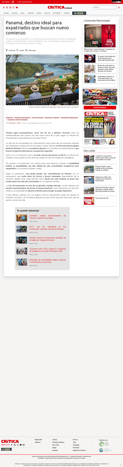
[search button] (119, 7)
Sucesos (6, 13)
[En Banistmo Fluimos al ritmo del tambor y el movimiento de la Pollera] (89, 78)
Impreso (66, 13)
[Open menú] (13, 1)
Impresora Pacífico (79, 450)
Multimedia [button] (57, 13)
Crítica (54, 439)
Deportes (31, 13)
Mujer (54, 447)
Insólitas (47, 13)
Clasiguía (76, 445)
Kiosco (75, 439)
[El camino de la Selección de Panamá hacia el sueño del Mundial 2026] (89, 58)
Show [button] (22, 13)
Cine (74, 442)
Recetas (55, 450)
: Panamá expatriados (22, 118)
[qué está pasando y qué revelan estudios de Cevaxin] (89, 68)
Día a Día (55, 445)
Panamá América (58, 442)
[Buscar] (105, 7)
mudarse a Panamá (52, 118)
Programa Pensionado (69, 118)
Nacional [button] (15, 13)
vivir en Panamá (38, 118)
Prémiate (76, 447)
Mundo (39, 13)
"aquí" (97, 465)
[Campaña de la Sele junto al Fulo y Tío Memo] (100, 36)
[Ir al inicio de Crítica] (61, 7)
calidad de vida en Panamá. (17, 120)
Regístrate (38, 439)
